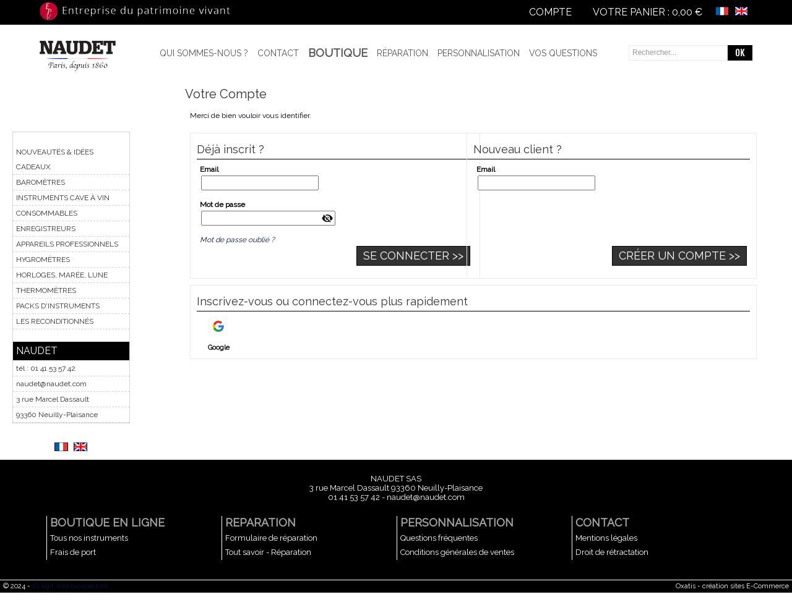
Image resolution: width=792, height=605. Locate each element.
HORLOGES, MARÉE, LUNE (62, 275)
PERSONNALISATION (457, 522)
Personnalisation (478, 53)
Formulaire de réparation (271, 538)
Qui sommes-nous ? (204, 53)
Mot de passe (222, 204)
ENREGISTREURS (45, 228)
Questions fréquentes (439, 538)
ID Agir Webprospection (70, 586)
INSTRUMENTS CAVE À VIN (63, 197)
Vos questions (563, 53)
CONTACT (602, 522)
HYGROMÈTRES (43, 259)
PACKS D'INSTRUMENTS (58, 306)
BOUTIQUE (338, 52)
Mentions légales (606, 538)
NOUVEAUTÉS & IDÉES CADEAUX (54, 159)
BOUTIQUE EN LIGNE (107, 522)
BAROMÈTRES (40, 182)
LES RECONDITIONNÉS (54, 321)
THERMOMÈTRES (46, 290)
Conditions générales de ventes (457, 552)
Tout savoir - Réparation (268, 552)
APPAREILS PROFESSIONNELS (67, 244)
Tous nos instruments (89, 538)
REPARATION (260, 522)
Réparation (402, 53)
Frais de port (73, 552)
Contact (278, 53)
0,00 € (687, 12)
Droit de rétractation (611, 552)
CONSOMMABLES (46, 213)
